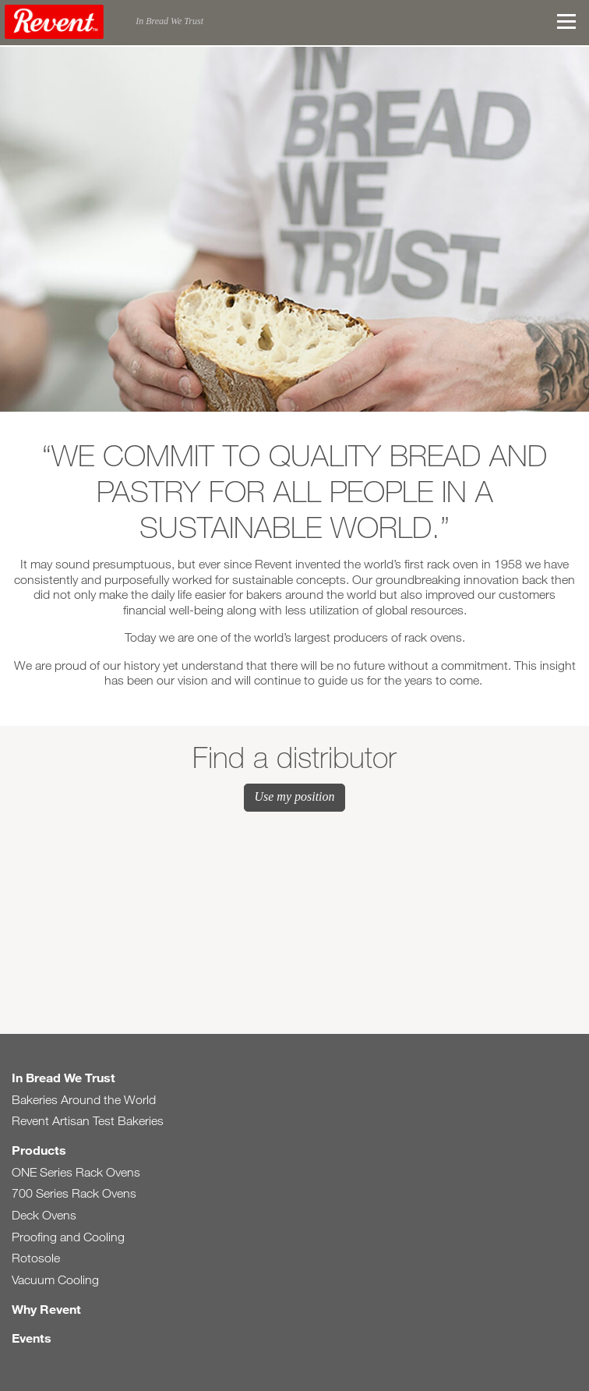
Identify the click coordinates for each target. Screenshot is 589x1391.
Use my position (294, 796)
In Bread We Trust (63, 1077)
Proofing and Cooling (68, 1237)
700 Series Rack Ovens (74, 1193)
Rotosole (36, 1258)
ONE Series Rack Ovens (76, 1172)
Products (39, 1149)
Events (31, 1337)
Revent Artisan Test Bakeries (88, 1120)
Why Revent (46, 1308)
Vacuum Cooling (55, 1279)
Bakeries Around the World (84, 1099)
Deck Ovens (44, 1215)
